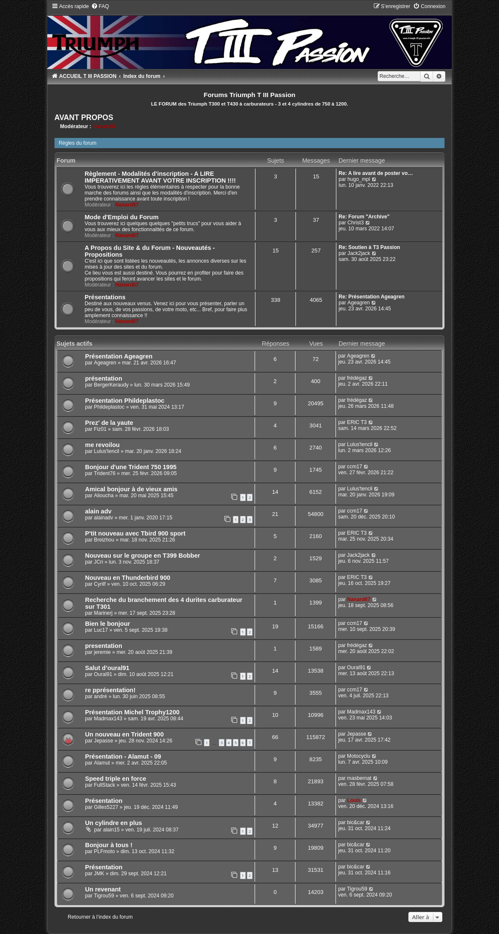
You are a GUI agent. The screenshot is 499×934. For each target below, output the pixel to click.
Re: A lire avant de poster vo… (375, 173)
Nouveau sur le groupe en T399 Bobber (142, 555)
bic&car (355, 822)
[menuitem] (100, 6)
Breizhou (104, 540)
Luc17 (101, 630)
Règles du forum (78, 143)
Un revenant (103, 889)
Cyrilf (100, 584)
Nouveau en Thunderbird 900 (127, 577)
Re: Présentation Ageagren (371, 297)
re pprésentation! (110, 690)
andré (100, 696)
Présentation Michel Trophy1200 (132, 712)
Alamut (102, 763)
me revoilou (102, 444)
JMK (99, 874)
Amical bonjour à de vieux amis (131, 489)
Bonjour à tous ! (108, 845)
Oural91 (103, 674)
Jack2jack (358, 253)
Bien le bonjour (107, 623)
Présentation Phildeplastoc (124, 400)
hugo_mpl (358, 179)
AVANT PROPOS (83, 117)
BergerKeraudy (111, 385)
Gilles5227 (106, 807)
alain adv (98, 511)
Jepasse (103, 741)
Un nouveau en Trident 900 (124, 734)
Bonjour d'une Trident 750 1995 (131, 467)
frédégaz (357, 378)
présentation (103, 378)
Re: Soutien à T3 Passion (369, 247)
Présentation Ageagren (118, 356)
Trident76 (105, 473)
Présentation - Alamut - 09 (123, 756)
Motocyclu (358, 756)
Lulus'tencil (106, 451)
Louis (354, 800)
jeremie (102, 652)
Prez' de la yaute (109, 422)
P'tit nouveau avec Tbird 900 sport (135, 533)
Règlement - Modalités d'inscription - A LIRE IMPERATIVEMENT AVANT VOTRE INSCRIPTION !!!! (160, 177)
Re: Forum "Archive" (364, 217)
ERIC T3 (357, 422)
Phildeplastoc (109, 407)
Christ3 (355, 223)
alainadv (103, 518)
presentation (103, 645)
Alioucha (104, 496)
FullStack (104, 785)
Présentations (105, 297)
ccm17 (354, 467)
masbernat (359, 778)
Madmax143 (108, 719)
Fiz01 (100, 429)
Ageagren (358, 303)
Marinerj (103, 613)
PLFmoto (104, 851)
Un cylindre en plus (113, 822)
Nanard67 (104, 126)
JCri (98, 562)
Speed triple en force (115, 778)
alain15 (111, 830)
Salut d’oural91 (107, 668)
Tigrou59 (104, 896)
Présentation (104, 800)
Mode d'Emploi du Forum (122, 217)
